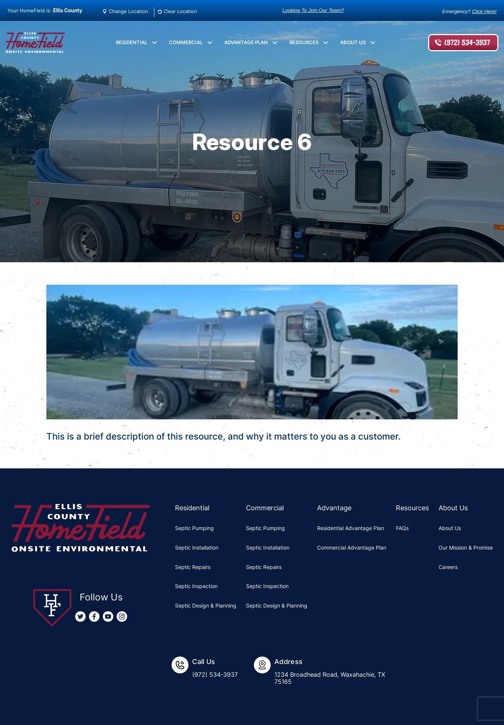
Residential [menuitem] (131, 42)
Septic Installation (196, 547)
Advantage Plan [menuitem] (246, 42)
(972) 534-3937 (467, 42)
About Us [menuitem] (353, 42)
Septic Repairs (192, 567)
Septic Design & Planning (205, 605)
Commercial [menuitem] (186, 42)
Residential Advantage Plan (350, 528)
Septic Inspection (196, 586)
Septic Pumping (194, 528)
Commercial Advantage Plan (351, 547)
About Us (450, 528)
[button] (154, 42)
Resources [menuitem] (304, 42)
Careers (448, 567)
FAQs (402, 528)
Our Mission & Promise (466, 547)
